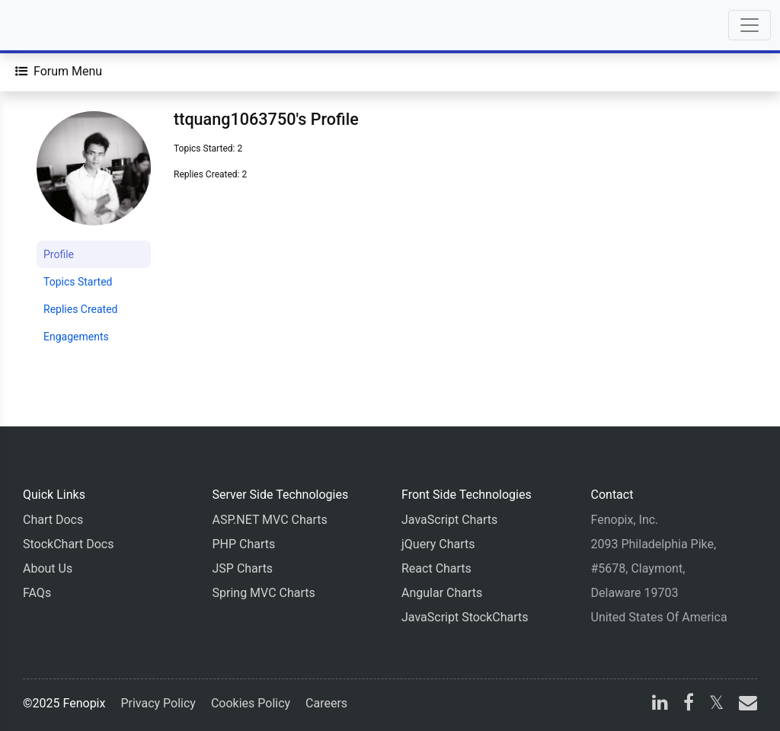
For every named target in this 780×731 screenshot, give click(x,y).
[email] (745, 704)
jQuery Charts (438, 544)
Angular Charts (441, 593)
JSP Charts (243, 568)
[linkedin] (660, 704)
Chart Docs (53, 519)
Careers (326, 703)
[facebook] (688, 704)
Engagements (76, 336)
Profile (58, 254)
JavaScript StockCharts (465, 617)
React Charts (436, 568)
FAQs (37, 593)
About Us (47, 568)
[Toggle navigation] (749, 25)
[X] (716, 704)
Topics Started (77, 282)
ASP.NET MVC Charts (270, 519)
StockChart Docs (68, 544)
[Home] (55, 25)
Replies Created (80, 309)
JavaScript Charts (449, 519)
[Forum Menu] (58, 71)
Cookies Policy (250, 703)
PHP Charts (244, 544)
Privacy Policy (158, 703)
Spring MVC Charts (264, 593)
